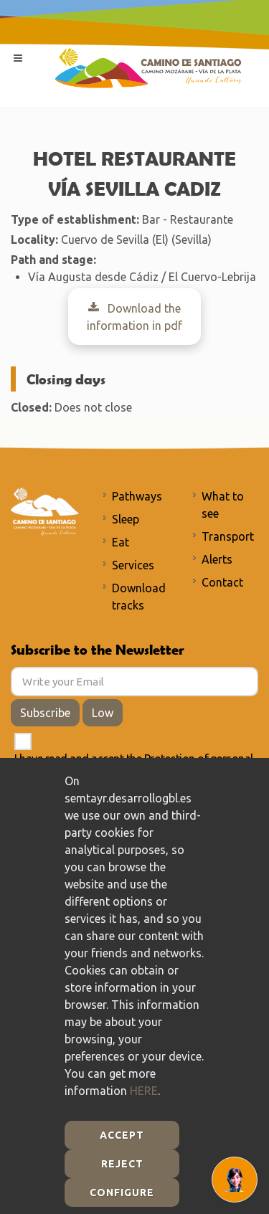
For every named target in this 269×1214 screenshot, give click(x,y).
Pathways (137, 496)
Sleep (125, 519)
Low (102, 712)
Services (133, 565)
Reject (122, 1164)
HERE (144, 1090)
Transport (228, 536)
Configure (122, 1192)
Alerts (217, 559)
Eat (120, 542)
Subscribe (45, 712)
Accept (122, 1135)
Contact (222, 582)
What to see (223, 505)
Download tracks (139, 597)
